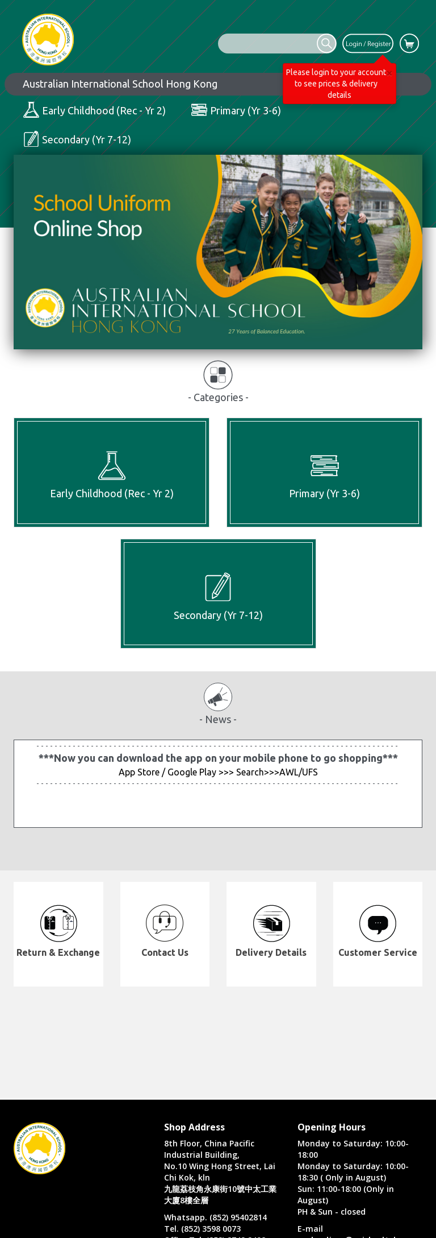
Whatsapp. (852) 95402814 (215, 1217)
